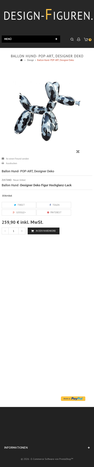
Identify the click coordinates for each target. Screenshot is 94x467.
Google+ (19, 219)
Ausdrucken (11, 170)
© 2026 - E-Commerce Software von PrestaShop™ (47, 459)
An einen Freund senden (17, 165)
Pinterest (54, 219)
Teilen (53, 212)
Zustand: (7, 187)
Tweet (19, 212)
